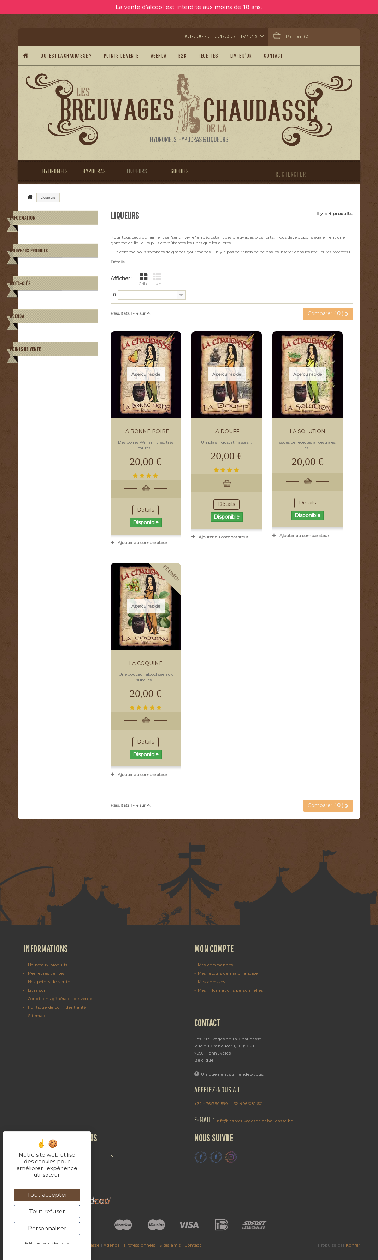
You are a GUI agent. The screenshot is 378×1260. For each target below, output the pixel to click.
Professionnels (139, 1245)
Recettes (208, 55)
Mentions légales (51, 247)
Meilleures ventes (45, 973)
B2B (182, 55)
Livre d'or (241, 55)
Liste (157, 279)
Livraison (44, 236)
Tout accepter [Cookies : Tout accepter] (47, 1195)
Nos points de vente (48, 981)
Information (22, 218)
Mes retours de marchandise (228, 973)
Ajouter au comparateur (142, 542)
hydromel (36, 416)
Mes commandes (215, 964)
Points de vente (121, 55)
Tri (113, 294)
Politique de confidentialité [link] (47, 1243)
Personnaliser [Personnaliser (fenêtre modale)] (47, 1228)
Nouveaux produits (29, 292)
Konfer (353, 1245)
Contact (274, 55)
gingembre (56, 437)
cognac (82, 427)
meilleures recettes (329, 252)
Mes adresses (211, 981)
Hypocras (94, 171)
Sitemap (35, 1015)
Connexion (225, 36)
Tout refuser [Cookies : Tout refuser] (47, 1211)
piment (85, 416)
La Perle (75, 310)
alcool (32, 448)
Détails (117, 261)
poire (31, 437)
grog (31, 427)
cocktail (62, 416)
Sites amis (170, 1245)
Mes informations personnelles (230, 990)
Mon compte (214, 948)
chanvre (84, 437)
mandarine (56, 427)
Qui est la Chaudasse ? (66, 55)
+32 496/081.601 (247, 1103)
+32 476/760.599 (211, 1103)
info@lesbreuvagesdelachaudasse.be (254, 1120)
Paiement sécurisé (53, 268)
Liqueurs (137, 171)
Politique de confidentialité (56, 1007)
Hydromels (51, 171)
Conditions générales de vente (64, 258)
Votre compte (197, 36)
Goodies (180, 171)
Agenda (159, 55)
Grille (143, 279)
